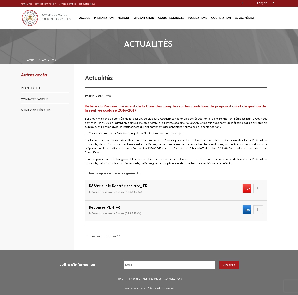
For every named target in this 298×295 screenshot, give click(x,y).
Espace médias (244, 17)
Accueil (84, 17)
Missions (124, 17)
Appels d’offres (67, 4)
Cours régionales (171, 17)
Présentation (104, 17)
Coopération (221, 17)
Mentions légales (36, 110)
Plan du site (31, 88)
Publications (197, 17)
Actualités (26, 4)
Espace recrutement (45, 4)
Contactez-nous (87, 4)
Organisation (144, 17)
